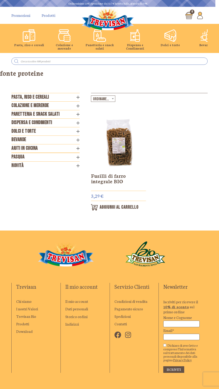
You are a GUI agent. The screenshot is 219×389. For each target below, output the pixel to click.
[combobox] (103, 98)
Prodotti (48, 15)
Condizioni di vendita (131, 302)
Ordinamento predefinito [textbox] (104, 99)
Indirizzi (72, 324)
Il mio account (76, 302)
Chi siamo (24, 302)
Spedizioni (122, 317)
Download (24, 332)
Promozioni (20, 15)
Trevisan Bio (26, 317)
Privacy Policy (182, 360)
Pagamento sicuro (128, 309)
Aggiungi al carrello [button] (120, 208)
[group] (29, 39)
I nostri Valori (27, 309)
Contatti (121, 324)
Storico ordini (76, 317)
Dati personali (76, 309)
